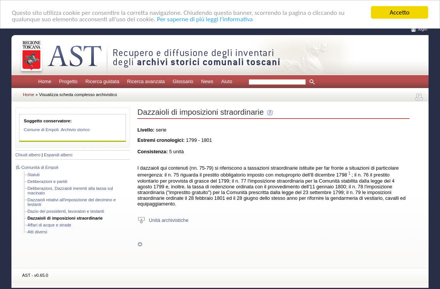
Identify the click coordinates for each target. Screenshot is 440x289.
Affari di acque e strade (49, 225)
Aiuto (226, 81)
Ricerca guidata (102, 81)
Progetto (68, 81)
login (422, 29)
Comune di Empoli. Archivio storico (57, 129)
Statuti (33, 174)
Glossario (182, 81)
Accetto (399, 12)
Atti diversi (37, 232)
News (207, 81)
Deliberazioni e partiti (47, 181)
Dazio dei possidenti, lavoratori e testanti (65, 211)
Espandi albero (58, 155)
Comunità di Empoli (39, 167)
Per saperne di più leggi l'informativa (205, 19)
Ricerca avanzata (146, 81)
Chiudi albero (27, 155)
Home (44, 81)
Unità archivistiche (169, 220)
